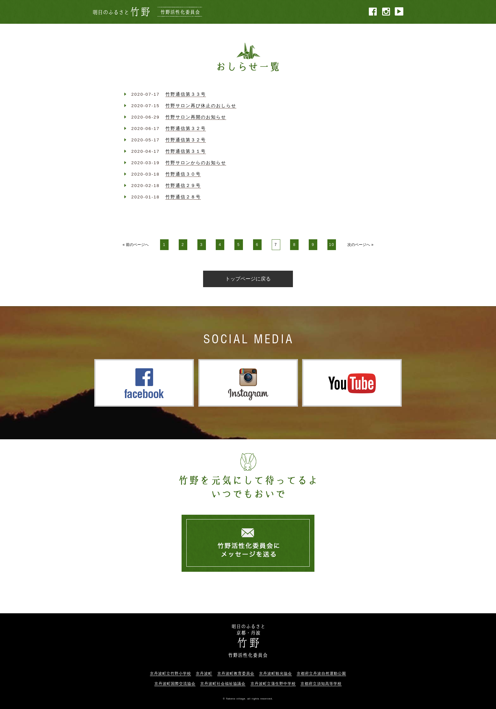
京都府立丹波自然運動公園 (321, 673)
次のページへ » (360, 244)
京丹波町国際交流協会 (174, 683)
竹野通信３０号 (183, 174)
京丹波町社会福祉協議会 (222, 683)
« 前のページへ (136, 244)
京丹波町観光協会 (275, 673)
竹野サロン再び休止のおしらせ (200, 105)
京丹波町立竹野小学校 (170, 673)
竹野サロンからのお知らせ (195, 162)
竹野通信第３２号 (185, 128)
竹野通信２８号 (183, 197)
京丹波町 (204, 673)
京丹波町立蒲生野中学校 (273, 683)
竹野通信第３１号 (185, 151)
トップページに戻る (248, 278)
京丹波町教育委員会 (235, 673)
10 (331, 244)
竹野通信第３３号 (185, 94)
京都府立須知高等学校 (321, 683)
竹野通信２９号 (183, 185)
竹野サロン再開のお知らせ (195, 117)
